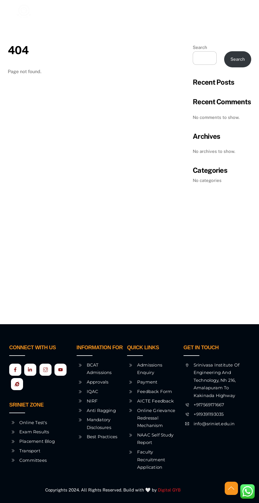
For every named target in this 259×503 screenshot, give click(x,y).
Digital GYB (169, 489)
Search (200, 47)
